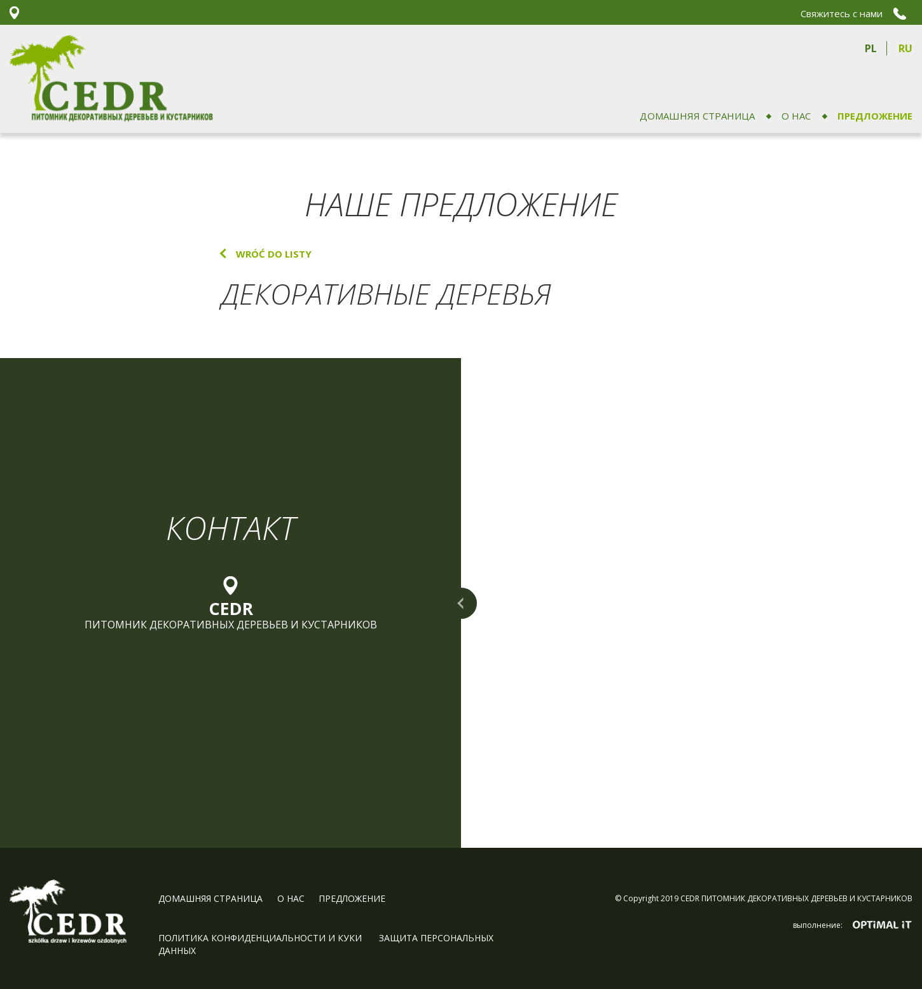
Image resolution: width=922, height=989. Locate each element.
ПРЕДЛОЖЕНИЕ (874, 115)
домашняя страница (697, 115)
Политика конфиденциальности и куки (261, 938)
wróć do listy (274, 253)
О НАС (796, 115)
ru (905, 48)
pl (871, 48)
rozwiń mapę (461, 603)
